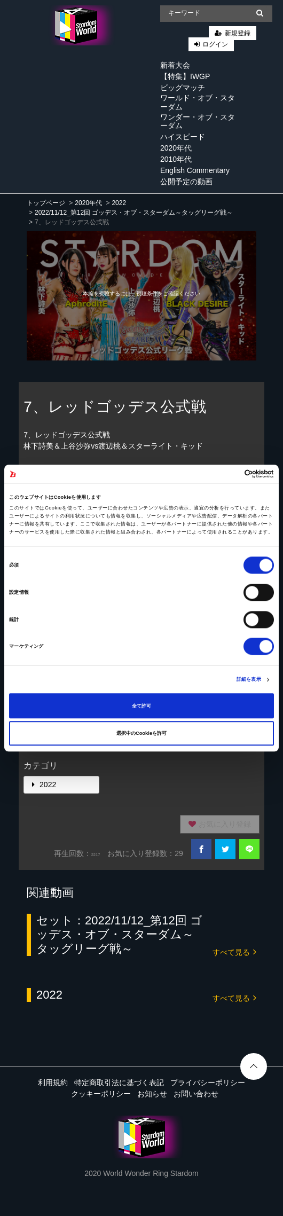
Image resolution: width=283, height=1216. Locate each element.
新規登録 (237, 33)
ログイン (215, 44)
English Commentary (195, 170)
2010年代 (176, 159)
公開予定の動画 (186, 181)
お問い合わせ (196, 1093)
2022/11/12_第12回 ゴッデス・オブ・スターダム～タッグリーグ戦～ (134, 212)
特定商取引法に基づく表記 (119, 1082)
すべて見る (234, 951)
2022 (119, 203)
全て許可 (141, 706)
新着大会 (175, 65)
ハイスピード (182, 136)
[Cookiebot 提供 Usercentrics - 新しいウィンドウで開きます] (227, 473)
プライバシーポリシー (207, 1082)
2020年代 (176, 148)
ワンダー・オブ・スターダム (197, 121)
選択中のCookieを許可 (141, 733)
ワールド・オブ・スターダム (197, 102)
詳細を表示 (249, 679)
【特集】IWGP (185, 76)
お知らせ (152, 1093)
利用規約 (53, 1082)
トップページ (46, 203)
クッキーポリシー (101, 1093)
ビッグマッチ (182, 87)
